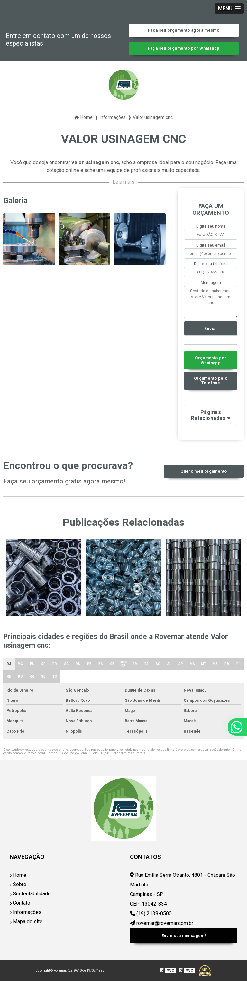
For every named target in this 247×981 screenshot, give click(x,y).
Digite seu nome (210, 226)
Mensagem (211, 283)
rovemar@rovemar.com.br (161, 923)
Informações (25, 912)
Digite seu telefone (211, 264)
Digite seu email (210, 245)
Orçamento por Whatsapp (210, 360)
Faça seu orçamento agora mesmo (183, 30)
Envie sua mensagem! (183, 935)
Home (18, 875)
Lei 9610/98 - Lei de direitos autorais (118, 753)
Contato (20, 903)
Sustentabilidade (30, 894)
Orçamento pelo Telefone (210, 380)
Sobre (18, 884)
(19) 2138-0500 (151, 913)
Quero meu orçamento (203, 471)
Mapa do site (26, 921)
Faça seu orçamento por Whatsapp (184, 48)
